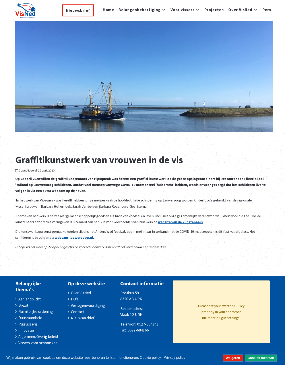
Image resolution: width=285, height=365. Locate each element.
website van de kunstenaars (180, 222)
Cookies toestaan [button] (261, 358)
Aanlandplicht (29, 299)
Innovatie (26, 330)
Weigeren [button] (233, 358)
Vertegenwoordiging (88, 305)
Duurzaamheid (30, 317)
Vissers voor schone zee (38, 342)
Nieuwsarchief (83, 317)
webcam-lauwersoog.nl (74, 237)
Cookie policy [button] (150, 357)
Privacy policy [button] (174, 357)
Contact (77, 311)
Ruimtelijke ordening (35, 311)
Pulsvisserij (27, 324)
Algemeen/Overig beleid (38, 336)
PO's (75, 299)
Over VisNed (81, 292)
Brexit (23, 305)
